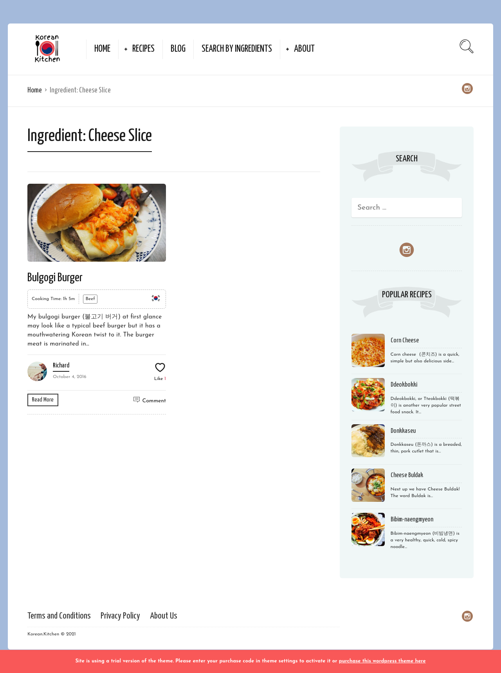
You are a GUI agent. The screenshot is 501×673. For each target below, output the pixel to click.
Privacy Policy (120, 616)
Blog (178, 49)
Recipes (143, 49)
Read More (43, 400)
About (304, 49)
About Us (163, 616)
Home (102, 49)
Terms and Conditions (59, 616)
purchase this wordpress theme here (382, 661)
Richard (61, 365)
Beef (90, 299)
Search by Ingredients (237, 49)
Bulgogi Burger (55, 278)
